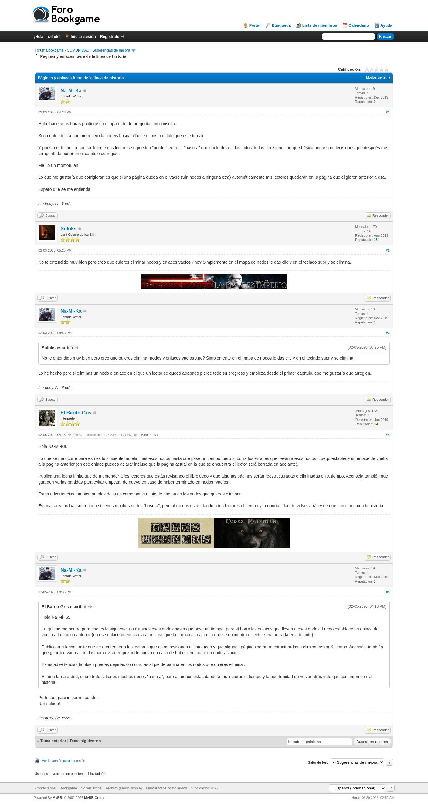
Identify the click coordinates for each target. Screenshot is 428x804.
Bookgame (68, 788)
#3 (388, 333)
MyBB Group (94, 797)
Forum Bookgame (49, 50)
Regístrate (109, 36)
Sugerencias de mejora (111, 50)
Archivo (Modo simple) (124, 788)
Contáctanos (45, 788)
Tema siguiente (84, 740)
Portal (254, 25)
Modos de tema (378, 77)
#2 (388, 250)
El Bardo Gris (75, 412)
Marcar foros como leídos (166, 788)
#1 (388, 112)
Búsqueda (281, 25)
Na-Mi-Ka (70, 90)
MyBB (57, 797)
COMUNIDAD (78, 50)
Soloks (68, 228)
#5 (388, 592)
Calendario (358, 25)
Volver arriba (91, 788)
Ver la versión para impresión (63, 760)
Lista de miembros (319, 25)
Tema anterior (53, 740)
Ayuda (386, 25)
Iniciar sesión (83, 36)
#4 (388, 435)
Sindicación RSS (204, 788)
